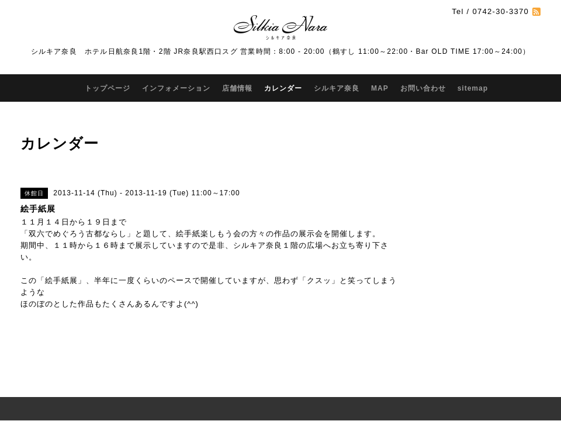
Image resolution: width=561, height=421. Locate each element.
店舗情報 (237, 88)
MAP (380, 88)
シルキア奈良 (336, 88)
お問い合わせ (423, 88)
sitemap (473, 88)
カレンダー (283, 88)
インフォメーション (176, 88)
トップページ (107, 88)
